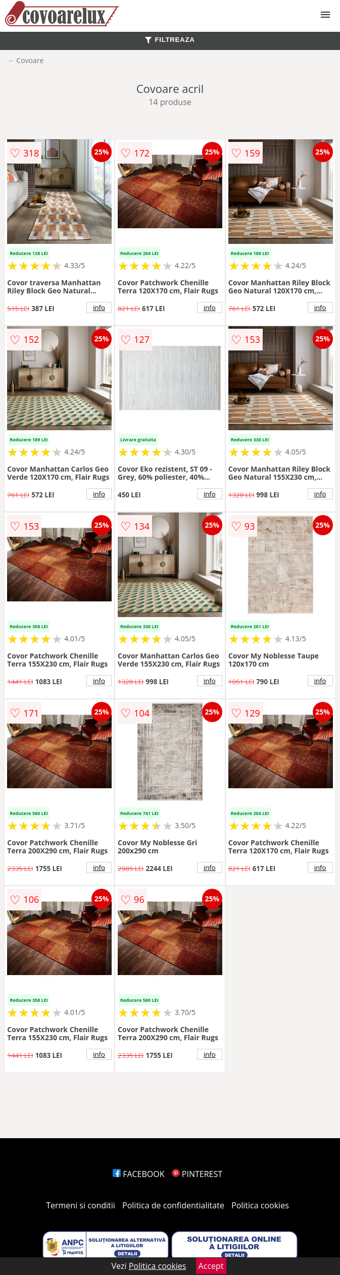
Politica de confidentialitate (173, 1205)
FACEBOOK (139, 1174)
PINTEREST (197, 1174)
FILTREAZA (170, 39)
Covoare (29, 60)
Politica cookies (260, 1205)
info (99, 307)
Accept (211, 1265)
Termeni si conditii (80, 1205)
